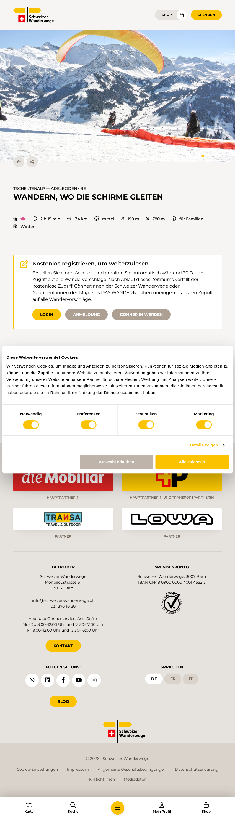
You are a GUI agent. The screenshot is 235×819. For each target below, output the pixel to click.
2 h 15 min (46, 219)
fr (172, 678)
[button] (117, 96)
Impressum (78, 769)
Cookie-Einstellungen (37, 769)
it (191, 678)
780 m (155, 219)
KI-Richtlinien (102, 779)
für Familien (187, 219)
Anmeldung (86, 314)
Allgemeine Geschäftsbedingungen (132, 769)
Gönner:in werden (141, 314)
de (154, 678)
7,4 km (77, 219)
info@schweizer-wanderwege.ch (63, 600)
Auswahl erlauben (116, 461)
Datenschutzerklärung (196, 769)
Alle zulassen (192, 461)
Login (46, 314)
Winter (24, 226)
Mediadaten (135, 779)
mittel (104, 219)
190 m (130, 219)
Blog (63, 701)
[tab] (202, 156)
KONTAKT (63, 645)
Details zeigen (204, 445)
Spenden (206, 15)
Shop (167, 15)
